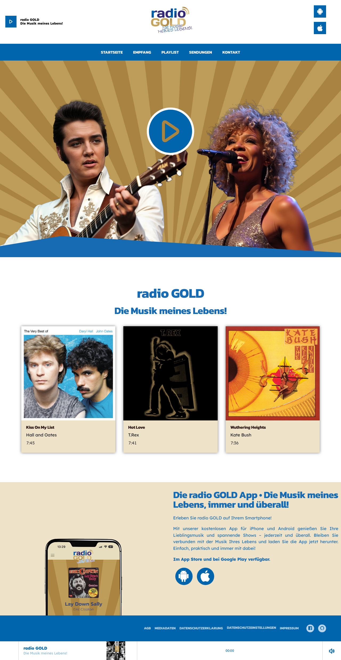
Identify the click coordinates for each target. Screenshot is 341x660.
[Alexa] (322, 629)
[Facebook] (310, 629)
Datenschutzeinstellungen (251, 627)
